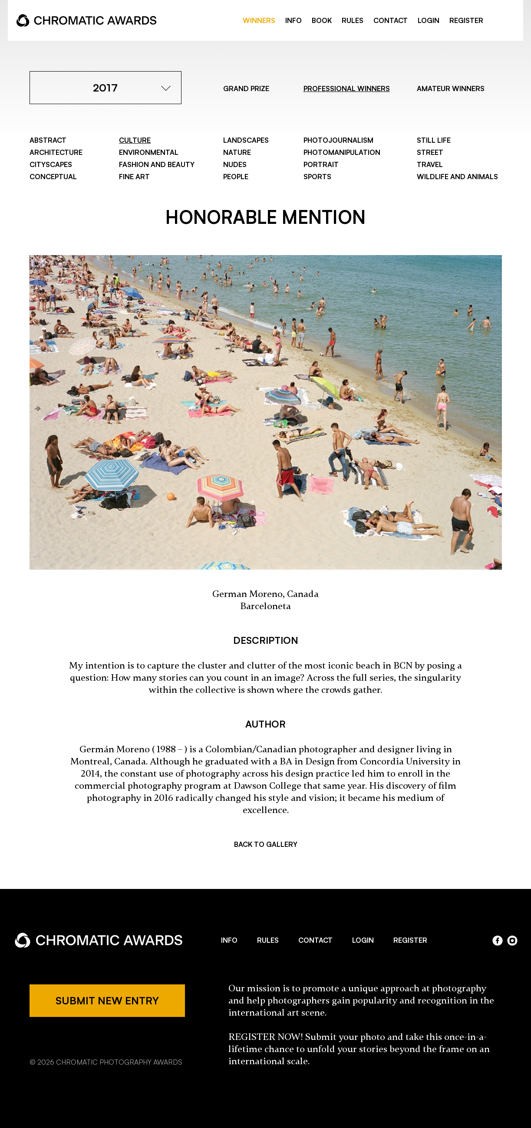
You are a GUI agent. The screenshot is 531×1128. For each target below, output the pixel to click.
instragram (510, 21)
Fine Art (134, 176)
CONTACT (390, 20)
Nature (237, 152)
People (235, 176)
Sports (317, 176)
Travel (430, 164)
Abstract (48, 140)
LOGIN (428, 20)
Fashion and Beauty (157, 164)
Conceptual (53, 176)
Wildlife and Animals (457, 176)
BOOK (322, 20)
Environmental (148, 152)
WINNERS (259, 20)
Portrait (321, 164)
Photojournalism (338, 140)
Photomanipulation (341, 152)
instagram (512, 940)
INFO (293, 20)
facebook (498, 21)
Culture (135, 140)
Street (430, 152)
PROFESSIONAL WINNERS (346, 88)
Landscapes (246, 140)
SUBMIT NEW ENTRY (107, 1000)
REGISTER (466, 20)
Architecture (56, 152)
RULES (352, 20)
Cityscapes (51, 164)
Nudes (235, 164)
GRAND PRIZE (246, 88)
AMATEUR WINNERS (451, 88)
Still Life (434, 140)
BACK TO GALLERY (265, 844)
